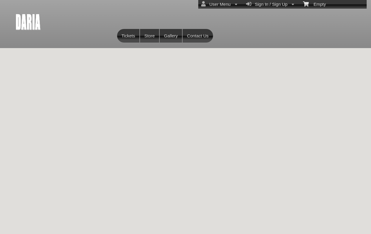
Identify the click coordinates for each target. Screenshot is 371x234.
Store (149, 35)
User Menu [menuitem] (219, 4)
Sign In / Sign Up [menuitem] (270, 4)
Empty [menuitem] (314, 4)
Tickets (128, 35)
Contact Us (197, 35)
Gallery (171, 35)
